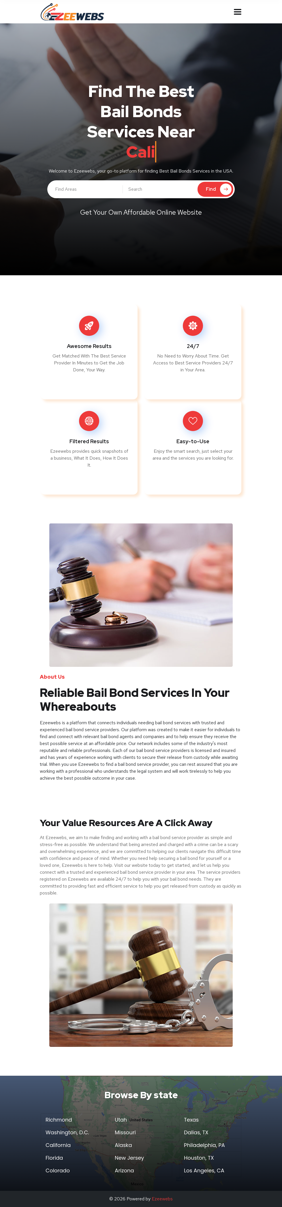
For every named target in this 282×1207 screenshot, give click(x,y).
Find (219, 189)
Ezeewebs (162, 1199)
